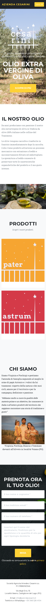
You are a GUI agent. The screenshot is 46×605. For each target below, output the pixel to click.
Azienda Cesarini (16, 4)
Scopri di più (23, 88)
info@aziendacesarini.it (26, 598)
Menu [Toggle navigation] (39, 4)
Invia (23, 553)
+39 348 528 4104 (33, 600)
